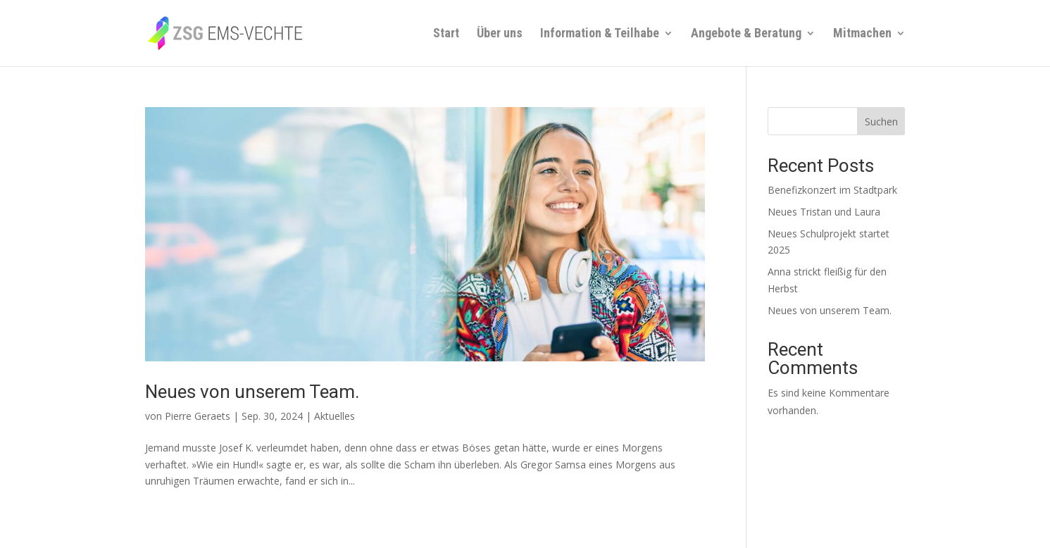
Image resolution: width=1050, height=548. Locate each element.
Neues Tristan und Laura (824, 211)
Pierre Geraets (197, 416)
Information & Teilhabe (599, 34)
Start (446, 34)
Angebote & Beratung (746, 34)
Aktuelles (334, 416)
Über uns (500, 34)
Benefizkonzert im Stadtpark (832, 190)
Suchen (881, 121)
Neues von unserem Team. (252, 391)
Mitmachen (862, 34)
